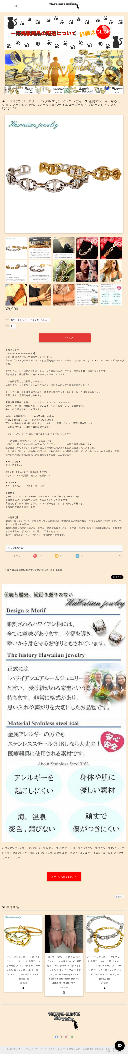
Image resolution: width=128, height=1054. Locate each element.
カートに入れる (65, 338)
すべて (16, 555)
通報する (119, 897)
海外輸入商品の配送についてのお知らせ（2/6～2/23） (35, 570)
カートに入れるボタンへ (64, 876)
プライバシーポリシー (104, 1049)
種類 (7, 319)
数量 (7, 326)
